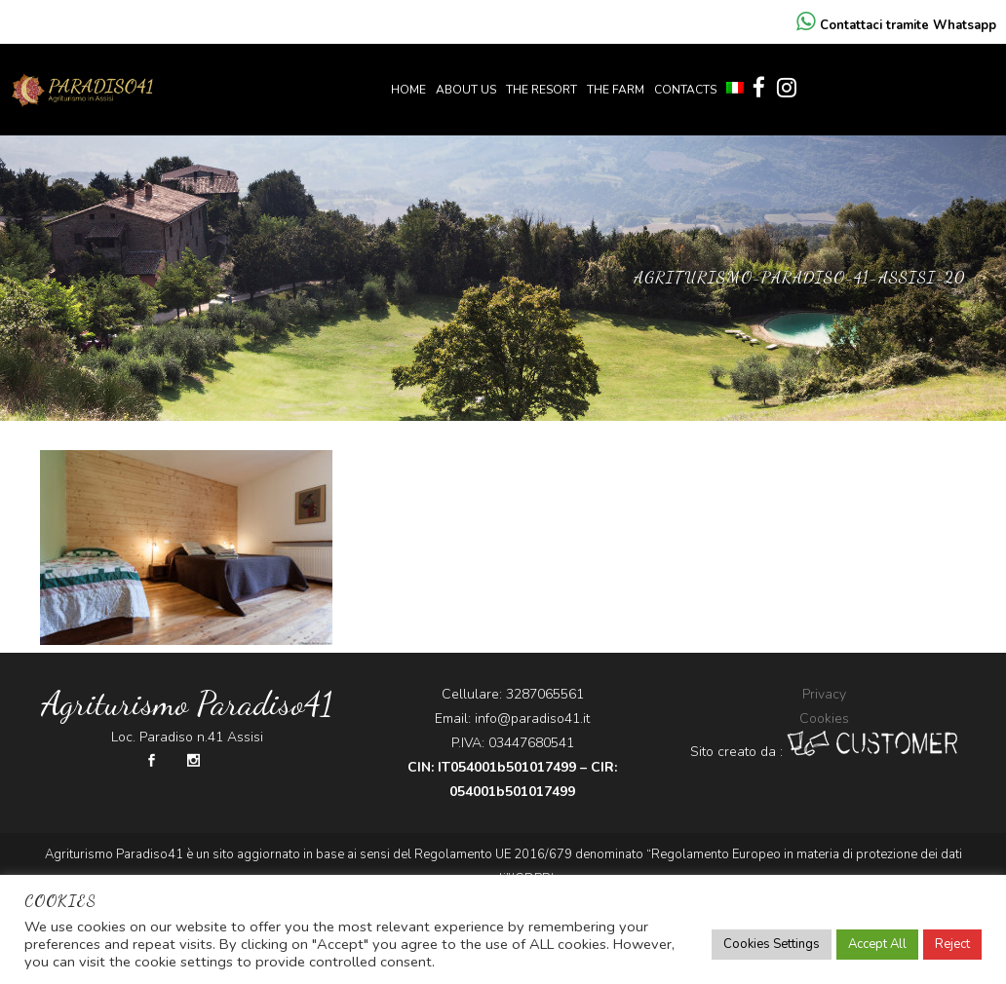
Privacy (824, 694)
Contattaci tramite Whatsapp (896, 25)
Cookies (824, 718)
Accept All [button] (877, 944)
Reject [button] (952, 944)
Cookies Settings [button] (771, 944)
